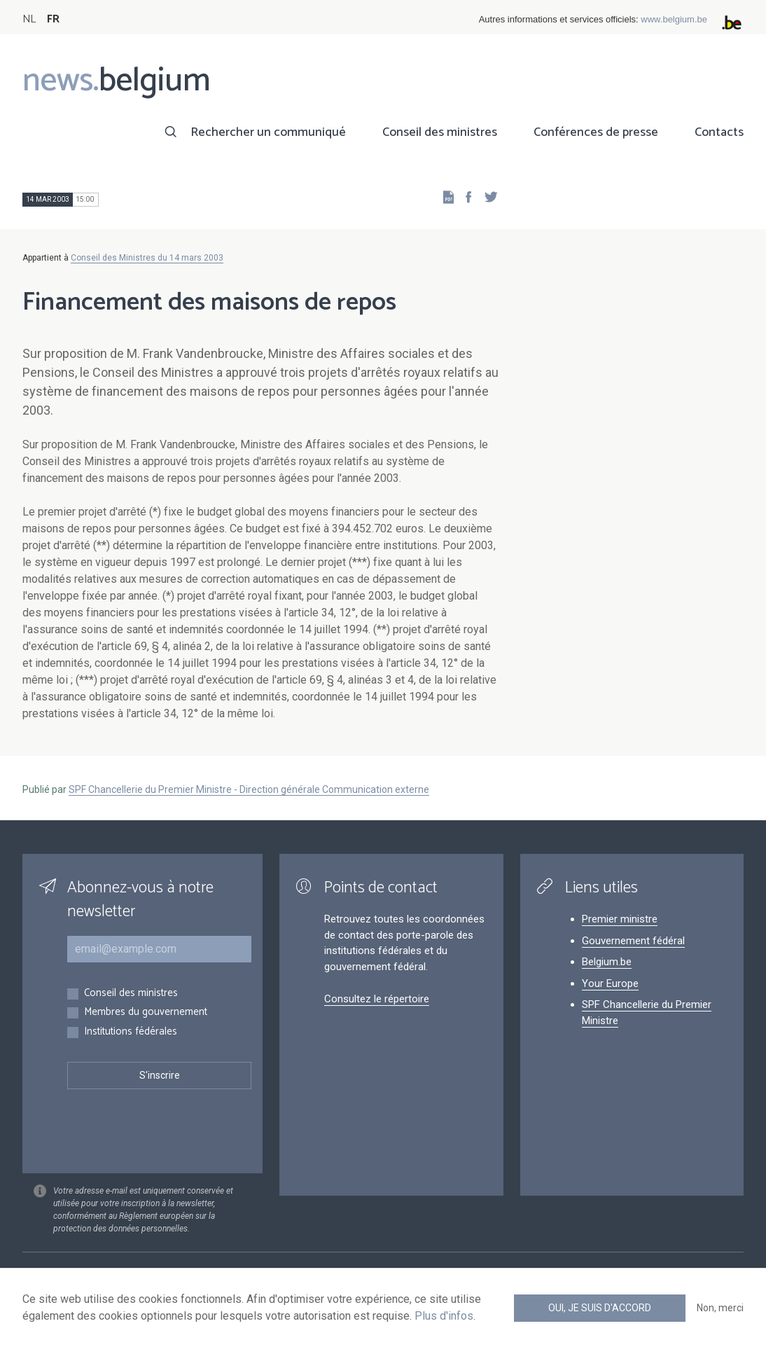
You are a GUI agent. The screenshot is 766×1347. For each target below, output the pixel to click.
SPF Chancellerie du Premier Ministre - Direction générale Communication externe (249, 789)
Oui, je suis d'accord (599, 1307)
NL (29, 19)
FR (53, 19)
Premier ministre (619, 919)
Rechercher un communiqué (268, 132)
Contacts (719, 132)
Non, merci (720, 1307)
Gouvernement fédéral (633, 940)
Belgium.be (607, 961)
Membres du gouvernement (145, 1012)
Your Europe (610, 983)
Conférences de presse (596, 132)
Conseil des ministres (439, 132)
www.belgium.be (674, 19)
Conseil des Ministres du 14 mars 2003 (147, 258)
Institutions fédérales (130, 1032)
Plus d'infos (444, 1315)
